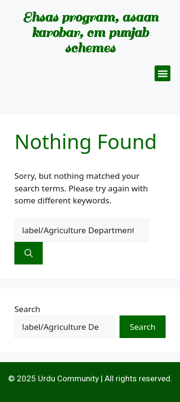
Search (27, 308)
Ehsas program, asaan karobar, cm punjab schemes (90, 32)
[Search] (28, 253)
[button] (162, 73)
